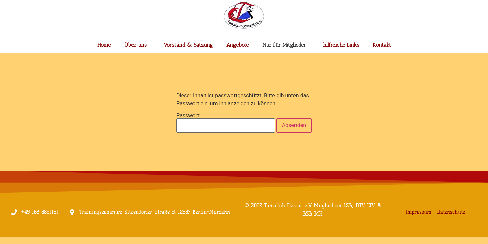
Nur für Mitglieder (285, 45)
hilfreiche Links (341, 45)
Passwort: (225, 123)
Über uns (137, 45)
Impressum (418, 212)
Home (104, 45)
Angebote (237, 45)
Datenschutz (451, 212)
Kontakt (382, 45)
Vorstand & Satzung (188, 45)
